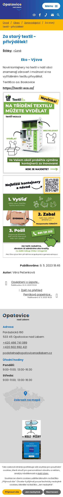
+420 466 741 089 (15, 343)
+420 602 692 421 (15, 347)
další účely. (43, 473)
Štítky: (7, 51)
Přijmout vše (12, 491)
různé (17, 51)
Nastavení (52, 491)
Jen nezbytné (32, 491)
